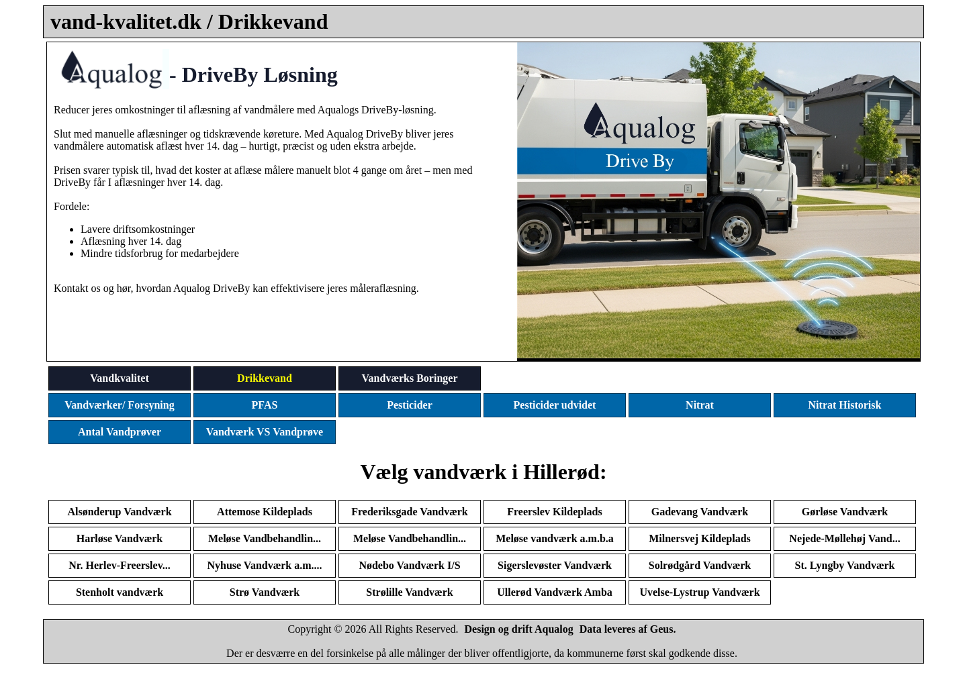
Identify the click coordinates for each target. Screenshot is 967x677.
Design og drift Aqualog (519, 629)
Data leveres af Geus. (628, 629)
